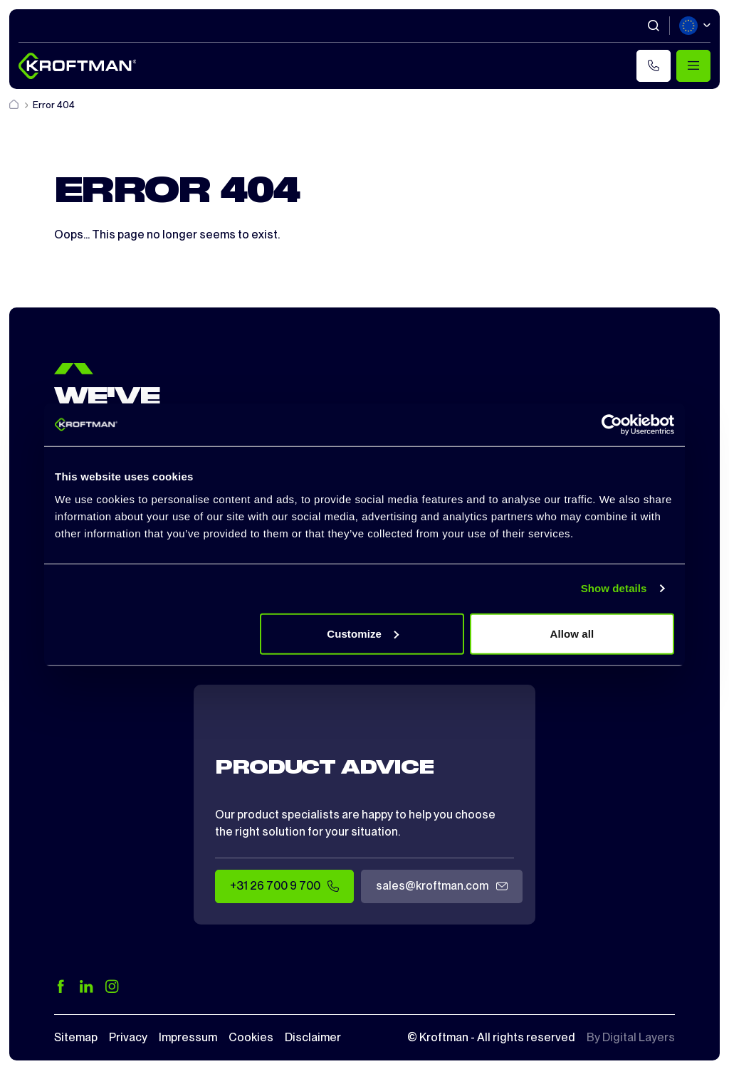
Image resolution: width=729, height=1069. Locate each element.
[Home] (15, 105)
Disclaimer (313, 1037)
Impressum (188, 1037)
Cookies (251, 1037)
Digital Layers (638, 1037)
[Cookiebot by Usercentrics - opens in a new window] (612, 425)
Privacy (128, 1037)
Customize (363, 633)
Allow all (572, 633)
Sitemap (76, 1037)
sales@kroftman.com (441, 886)
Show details (614, 588)
